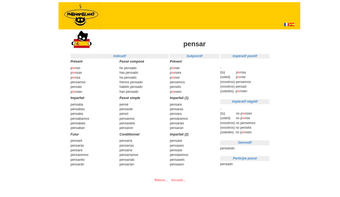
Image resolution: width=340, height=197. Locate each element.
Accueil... (178, 180)
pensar (194, 44)
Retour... (161, 180)
